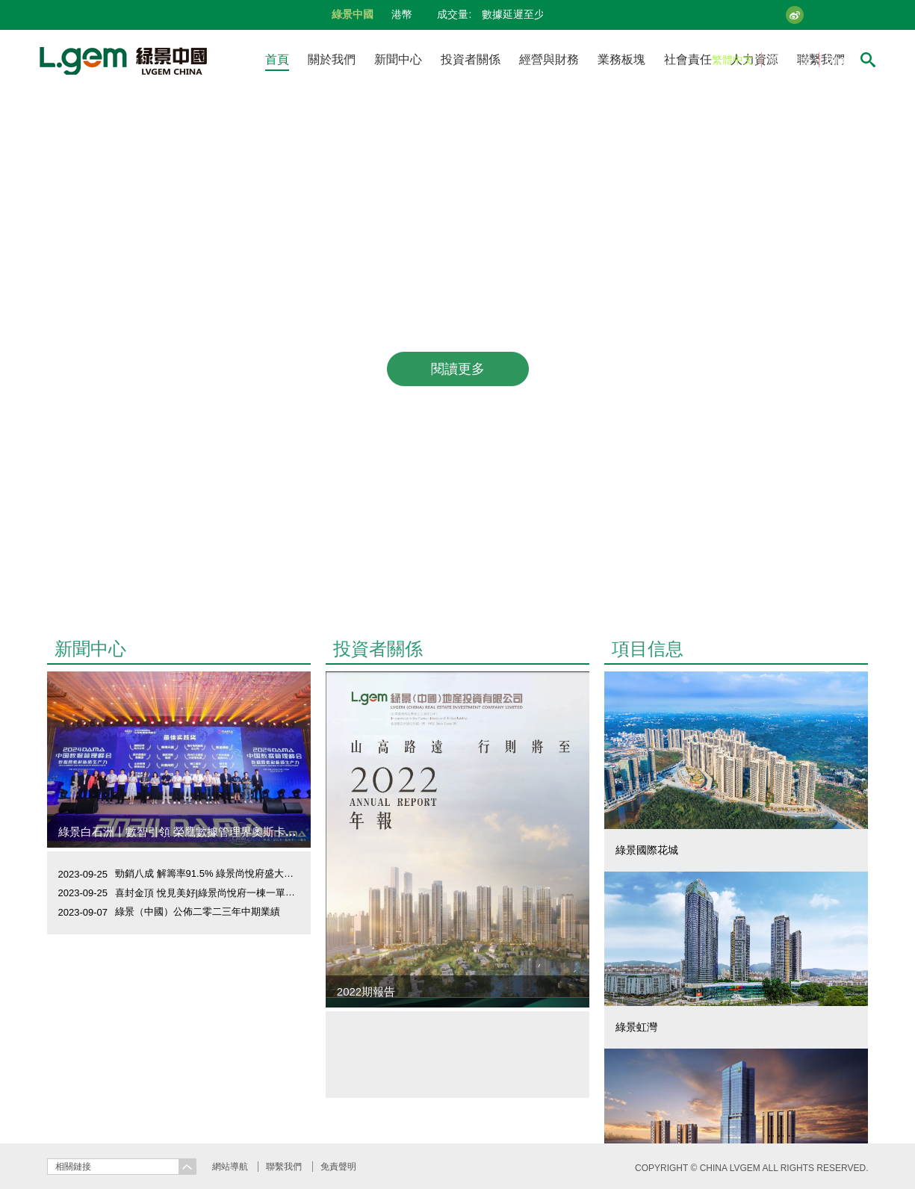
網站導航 (230, 1166)
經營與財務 (549, 59)
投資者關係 (470, 59)
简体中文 (790, 60)
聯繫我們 (284, 1166)
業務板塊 (621, 59)
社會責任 (688, 59)
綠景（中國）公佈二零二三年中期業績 (197, 911)
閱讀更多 (458, 368)
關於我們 (332, 59)
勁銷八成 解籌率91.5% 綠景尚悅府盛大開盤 (209, 873)
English (844, 60)
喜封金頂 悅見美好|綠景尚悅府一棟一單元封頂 (214, 892)
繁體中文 (733, 60)
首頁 (277, 59)
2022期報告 (366, 991)
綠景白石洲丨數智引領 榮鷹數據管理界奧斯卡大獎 (183, 831)
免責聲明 (338, 1166)
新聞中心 (398, 59)
